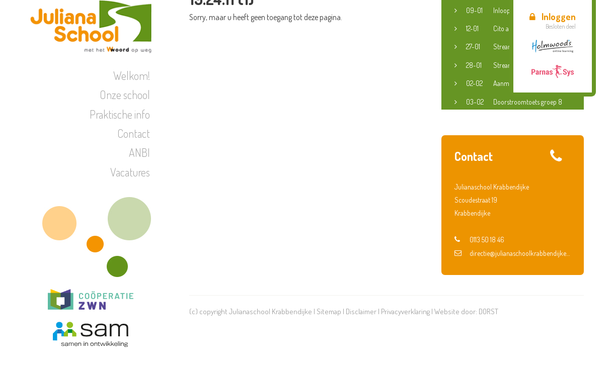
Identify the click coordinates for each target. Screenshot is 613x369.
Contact (133, 133)
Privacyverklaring (405, 311)
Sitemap (329, 311)
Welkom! (131, 75)
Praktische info (120, 114)
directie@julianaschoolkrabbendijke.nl (512, 253)
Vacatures (130, 171)
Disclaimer (361, 311)
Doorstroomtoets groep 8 (514, 102)
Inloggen (552, 16)
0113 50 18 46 (479, 239)
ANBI (139, 152)
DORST (488, 311)
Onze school (125, 94)
